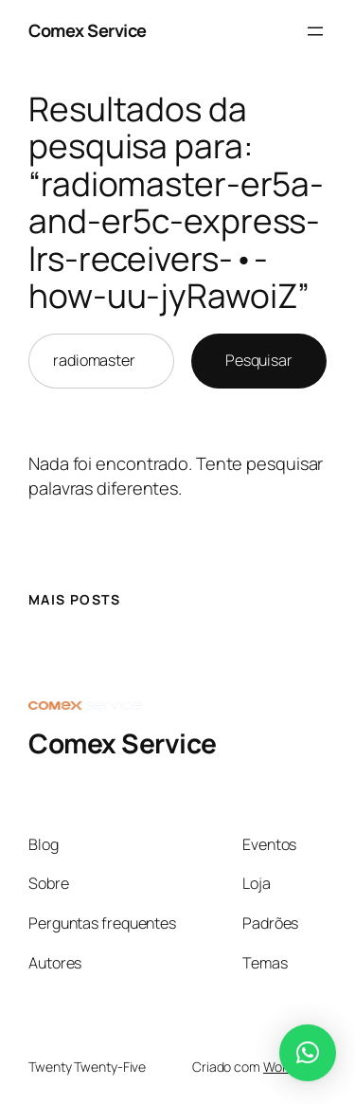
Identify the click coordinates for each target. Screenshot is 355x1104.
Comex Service (87, 30)
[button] (307, 1052)
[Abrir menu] (315, 31)
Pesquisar (259, 360)
